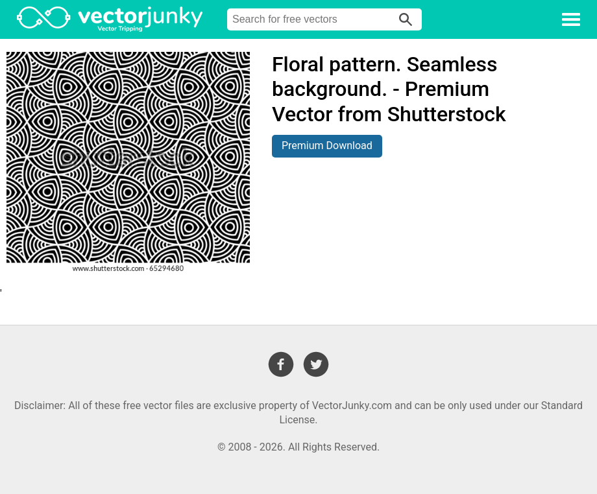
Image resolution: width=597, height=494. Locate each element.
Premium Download (327, 145)
